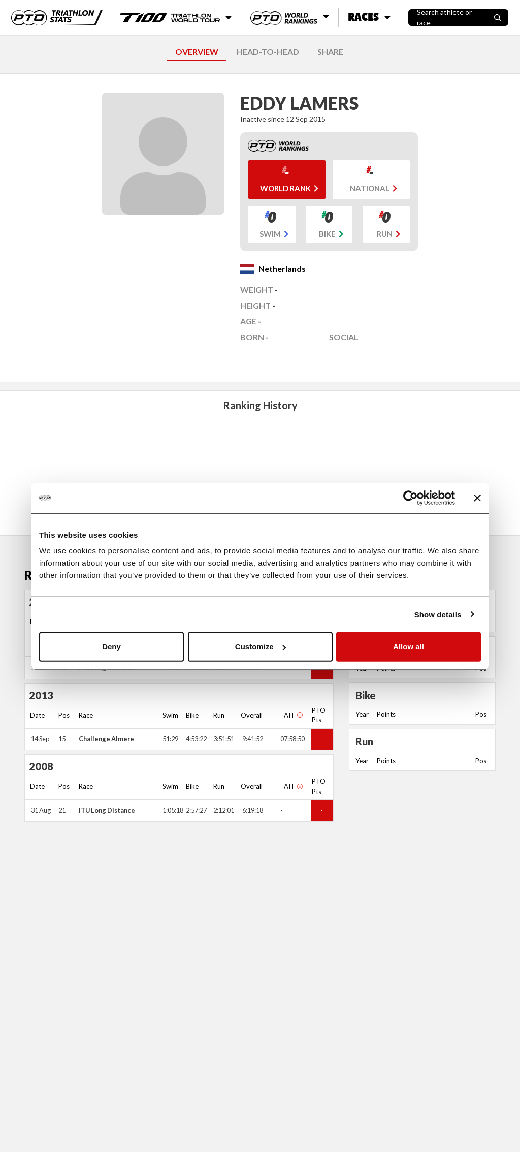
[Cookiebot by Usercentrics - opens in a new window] (410, 497)
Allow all (408, 646)
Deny (111, 646)
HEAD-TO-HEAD (268, 51)
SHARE (330, 51)
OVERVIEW (196, 51)
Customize (260, 646)
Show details (438, 614)
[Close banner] (477, 497)
